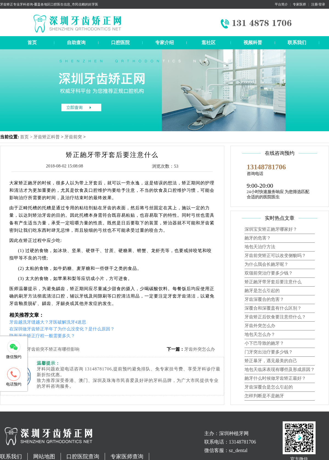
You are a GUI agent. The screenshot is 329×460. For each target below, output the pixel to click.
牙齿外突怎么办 (199, 349)
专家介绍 (164, 42)
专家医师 (299, 4)
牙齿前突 (73, 137)
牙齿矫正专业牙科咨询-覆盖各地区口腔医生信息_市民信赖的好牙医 (49, 4)
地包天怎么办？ (260, 334)
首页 (32, 42)
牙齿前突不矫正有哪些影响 (53, 349)
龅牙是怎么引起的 (262, 290)
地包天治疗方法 (260, 246)
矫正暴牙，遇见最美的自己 (271, 360)
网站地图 (44, 456)
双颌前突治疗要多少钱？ (269, 273)
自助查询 (76, 42)
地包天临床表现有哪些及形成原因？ (280, 369)
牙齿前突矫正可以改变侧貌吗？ (275, 255)
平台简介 (281, 4)
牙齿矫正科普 (46, 137)
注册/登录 (318, 4)
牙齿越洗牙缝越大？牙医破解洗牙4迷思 (47, 322)
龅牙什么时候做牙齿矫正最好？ (275, 378)
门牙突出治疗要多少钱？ (269, 352)
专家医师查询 (126, 456)
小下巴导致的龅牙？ (264, 343)
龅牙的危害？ (258, 238)
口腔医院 (120, 42)
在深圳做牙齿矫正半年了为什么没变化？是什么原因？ (62, 329)
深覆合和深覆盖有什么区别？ (273, 308)
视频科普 (252, 42)
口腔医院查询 (82, 456)
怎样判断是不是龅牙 (264, 395)
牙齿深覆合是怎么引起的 (269, 387)
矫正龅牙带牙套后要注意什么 (273, 281)
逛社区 (208, 42)
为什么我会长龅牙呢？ (266, 264)
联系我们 (297, 42)
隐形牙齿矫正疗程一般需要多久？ (42, 335)
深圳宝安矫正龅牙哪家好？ (271, 229)
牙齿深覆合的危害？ (264, 299)
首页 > (26, 137)
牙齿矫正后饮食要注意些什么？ (275, 317)
